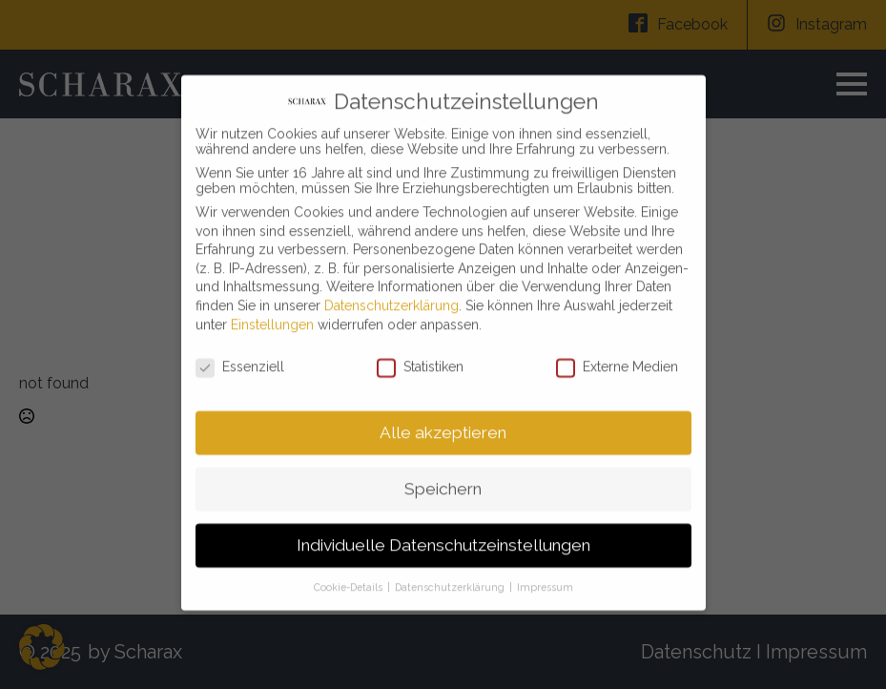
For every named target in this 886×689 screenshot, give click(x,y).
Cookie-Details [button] (349, 575)
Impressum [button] (545, 575)
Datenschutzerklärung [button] (451, 575)
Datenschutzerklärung (391, 294)
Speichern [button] (443, 477)
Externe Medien (617, 356)
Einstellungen (272, 313)
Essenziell (240, 356)
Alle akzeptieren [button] (443, 420)
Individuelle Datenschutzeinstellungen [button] (443, 533)
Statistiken (420, 356)
